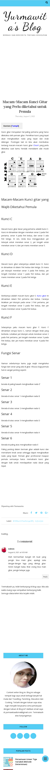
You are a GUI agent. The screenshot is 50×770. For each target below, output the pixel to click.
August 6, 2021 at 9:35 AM (17, 552)
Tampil (15, 126)
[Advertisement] (25, 67)
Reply (45, 577)
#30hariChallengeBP (23, 521)
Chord (36, 145)
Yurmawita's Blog (25, 21)
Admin (11, 549)
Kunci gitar (41, 295)
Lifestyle (39, 521)
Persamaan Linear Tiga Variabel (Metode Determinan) (26, 762)
